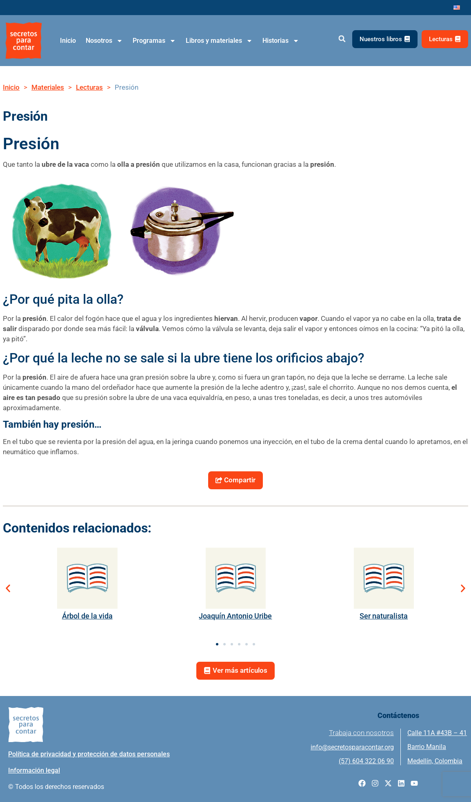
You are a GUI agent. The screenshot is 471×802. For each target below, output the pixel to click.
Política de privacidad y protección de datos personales (89, 754)
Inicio (68, 40)
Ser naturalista (384, 616)
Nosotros (104, 40)
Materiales (47, 87)
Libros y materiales (219, 40)
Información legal (34, 770)
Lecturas (89, 87)
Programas (154, 40)
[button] (341, 39)
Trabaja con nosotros (361, 733)
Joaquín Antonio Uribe (235, 616)
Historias (280, 40)
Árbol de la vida (87, 616)
